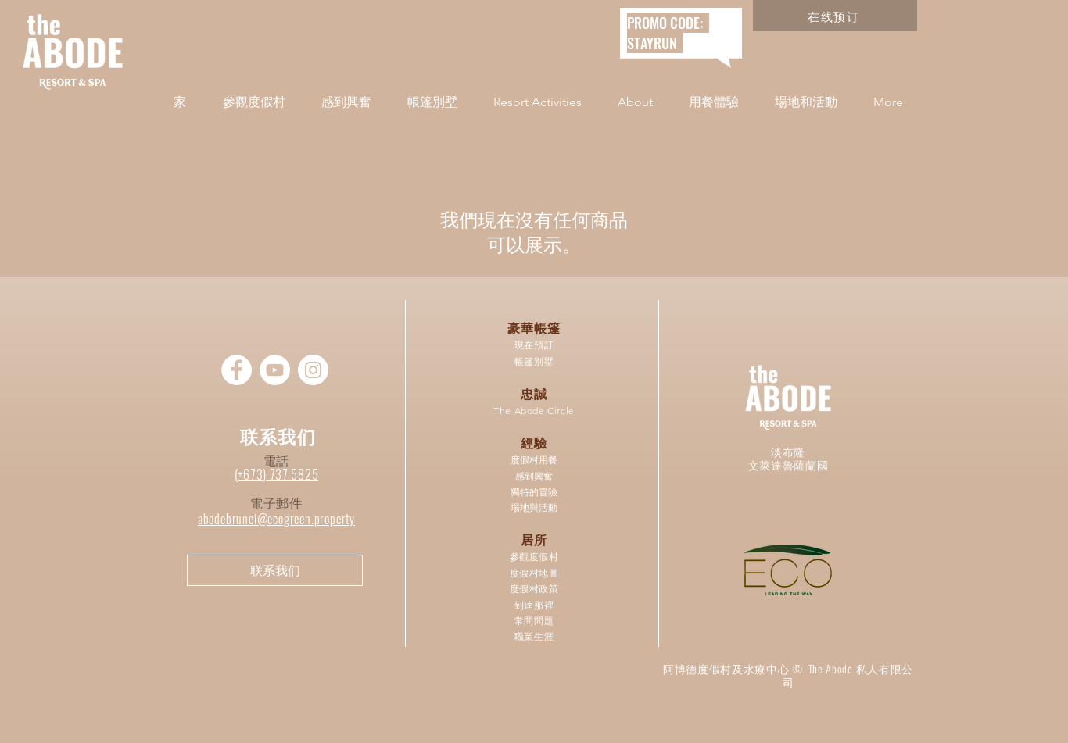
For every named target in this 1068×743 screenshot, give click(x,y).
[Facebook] (236, 370)
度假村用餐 (534, 460)
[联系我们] (275, 570)
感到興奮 (534, 476)
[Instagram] (313, 370)
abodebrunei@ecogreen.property (276, 519)
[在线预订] (835, 15)
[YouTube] (275, 370)
